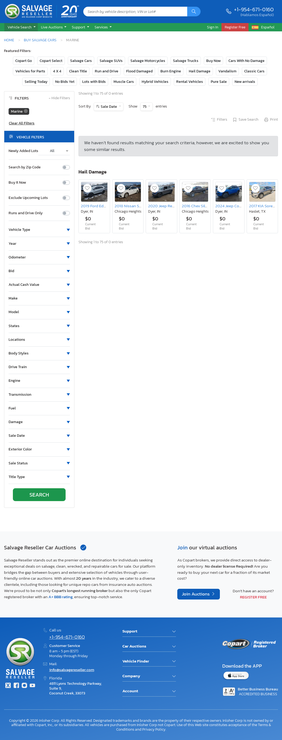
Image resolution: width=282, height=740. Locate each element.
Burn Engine (170, 71)
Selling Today (36, 81)
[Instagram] (24, 686)
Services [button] (101, 27)
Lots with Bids (94, 81)
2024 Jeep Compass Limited (240, 206)
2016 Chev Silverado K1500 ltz (208, 206)
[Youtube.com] (32, 686)
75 (145, 106)
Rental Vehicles (189, 81)
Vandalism (227, 71)
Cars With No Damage (246, 61)
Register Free (253, 597)
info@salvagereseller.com (71, 670)
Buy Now (213, 61)
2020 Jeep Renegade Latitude (174, 206)
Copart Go (23, 61)
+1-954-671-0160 (254, 9)
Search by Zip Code (25, 167)
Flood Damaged (139, 71)
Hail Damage (199, 71)
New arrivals (245, 81)
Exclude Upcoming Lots (28, 197)
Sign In (212, 27)
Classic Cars (254, 71)
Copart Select (51, 61)
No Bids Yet (64, 81)
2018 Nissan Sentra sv (134, 206)
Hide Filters (59, 98)
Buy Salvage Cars (40, 40)
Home (9, 40)
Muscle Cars (124, 81)
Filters (218, 120)
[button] (21, 27)
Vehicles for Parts (30, 71)
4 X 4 (57, 71)
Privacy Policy (154, 729)
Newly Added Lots (23, 151)
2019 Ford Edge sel (97, 206)
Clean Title (78, 71)
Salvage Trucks (185, 61)
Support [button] (79, 27)
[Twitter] (8, 686)
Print (271, 120)
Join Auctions (196, 594)
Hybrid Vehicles (155, 81)
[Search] (194, 11)
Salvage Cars (81, 61)
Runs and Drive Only (26, 213)
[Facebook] (16, 686)
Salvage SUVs (111, 61)
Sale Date (109, 106)
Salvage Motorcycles (147, 61)
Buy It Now (17, 182)
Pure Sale (219, 81)
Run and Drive (106, 71)
